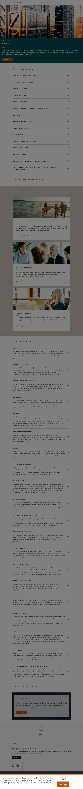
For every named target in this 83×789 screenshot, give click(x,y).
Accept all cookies (63, 784)
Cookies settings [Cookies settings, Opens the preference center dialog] (63, 779)
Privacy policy (6, 783)
